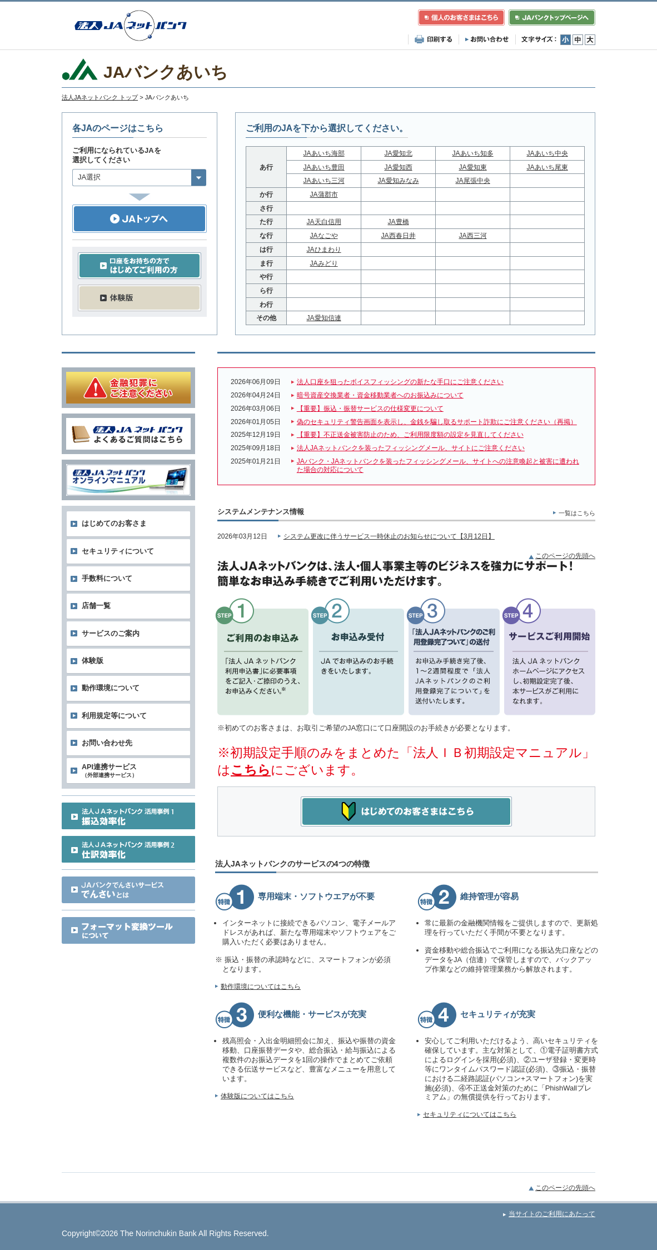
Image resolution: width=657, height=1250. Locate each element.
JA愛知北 (398, 153)
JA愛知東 (472, 167)
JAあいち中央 (547, 153)
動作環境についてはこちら (261, 986)
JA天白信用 (324, 222)
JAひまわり (324, 249)
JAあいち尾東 (547, 167)
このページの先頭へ (565, 556)
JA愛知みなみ (398, 181)
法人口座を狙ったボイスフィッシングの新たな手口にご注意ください (400, 382)
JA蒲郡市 (324, 194)
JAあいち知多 (472, 153)
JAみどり (324, 263)
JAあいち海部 (324, 153)
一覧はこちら (577, 513)
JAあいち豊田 (324, 167)
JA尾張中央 (472, 181)
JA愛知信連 (324, 318)
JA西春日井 (398, 236)
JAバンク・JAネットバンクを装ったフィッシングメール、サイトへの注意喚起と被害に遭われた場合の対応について (438, 465)
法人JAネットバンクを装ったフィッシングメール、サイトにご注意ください (411, 448)
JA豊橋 (398, 222)
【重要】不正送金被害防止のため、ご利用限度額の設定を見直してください (410, 435)
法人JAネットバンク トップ (100, 97)
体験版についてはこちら (257, 1096)
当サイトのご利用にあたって (552, 1214)
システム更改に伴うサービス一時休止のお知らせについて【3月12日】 (389, 536)
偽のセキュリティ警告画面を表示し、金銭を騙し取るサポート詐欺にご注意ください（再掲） (437, 422)
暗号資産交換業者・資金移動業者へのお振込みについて (380, 395)
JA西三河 (472, 236)
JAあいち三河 (324, 181)
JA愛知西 (398, 167)
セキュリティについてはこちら (469, 1114)
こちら (251, 770)
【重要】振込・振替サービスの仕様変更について (370, 408)
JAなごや (324, 236)
